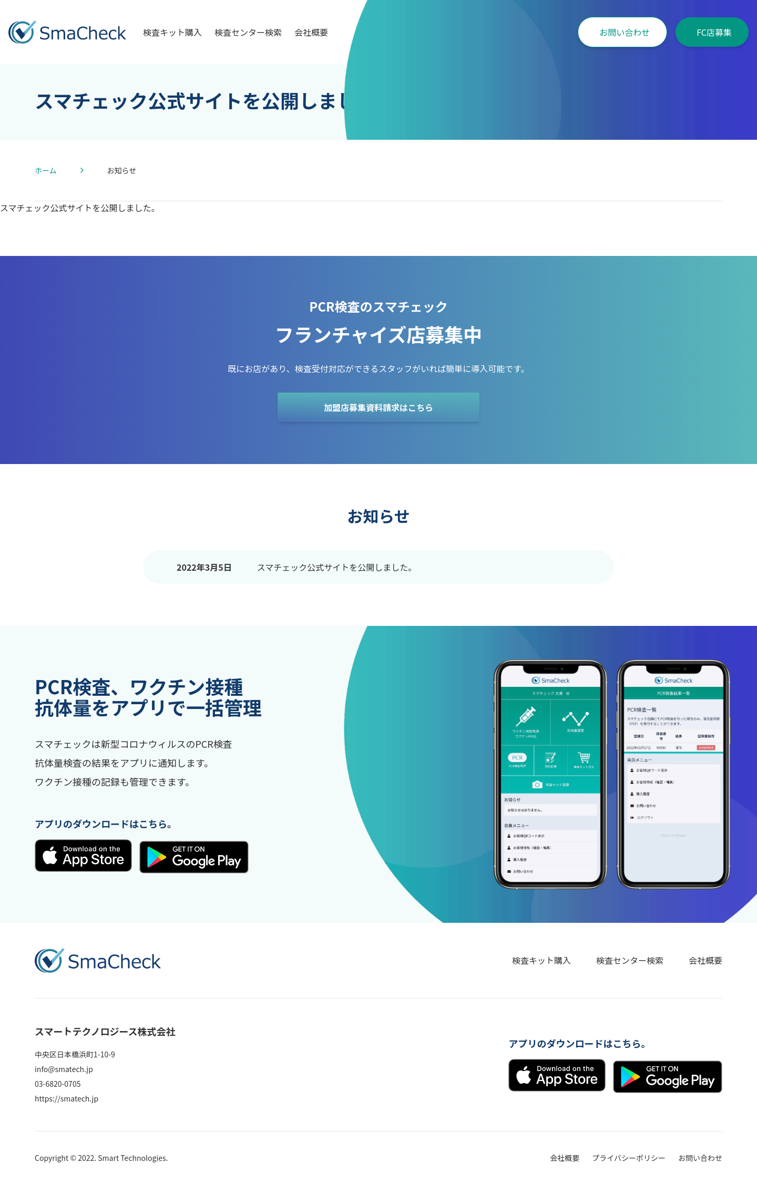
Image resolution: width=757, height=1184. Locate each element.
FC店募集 (714, 32)
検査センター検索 (248, 32)
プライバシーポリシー (629, 1157)
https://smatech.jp (66, 1098)
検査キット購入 (172, 32)
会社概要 (311, 32)
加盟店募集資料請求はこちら (378, 407)
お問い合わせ (624, 32)
